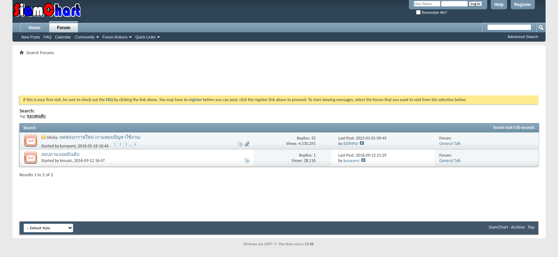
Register (522, 4)
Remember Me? (431, 13)
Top (531, 227)
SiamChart (498, 227)
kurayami (68, 145)
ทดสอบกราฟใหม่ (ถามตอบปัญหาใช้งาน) (100, 137)
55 (313, 138)
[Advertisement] (279, 73)
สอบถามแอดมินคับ (60, 154)
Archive (518, 227)
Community (85, 37)
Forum (63, 27)
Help (499, 4)
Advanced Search (522, 37)
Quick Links (145, 37)
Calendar (63, 37)
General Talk (449, 143)
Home (34, 27)
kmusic (66, 160)
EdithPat (350, 143)
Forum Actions (114, 37)
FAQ (48, 37)
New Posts (30, 37)
